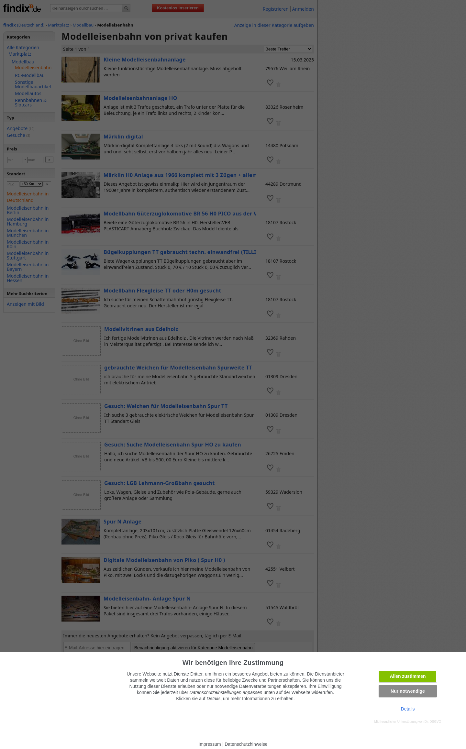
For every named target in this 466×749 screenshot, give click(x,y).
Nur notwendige (408, 691)
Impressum (210, 744)
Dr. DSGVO (433, 721)
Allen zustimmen (408, 676)
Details (408, 708)
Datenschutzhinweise (246, 744)
